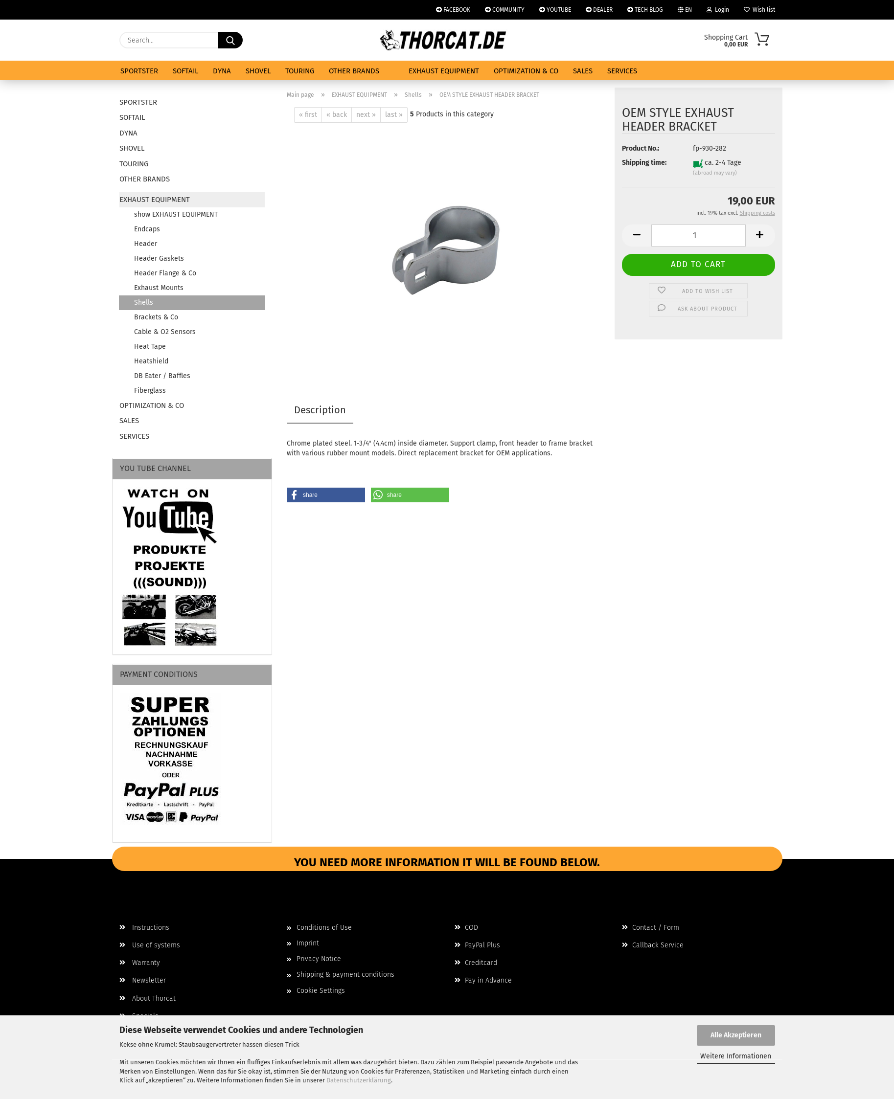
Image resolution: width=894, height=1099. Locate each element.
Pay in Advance (483, 980)
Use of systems (149, 945)
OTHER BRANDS (354, 71)
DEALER (599, 9)
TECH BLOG (645, 9)
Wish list (759, 9)
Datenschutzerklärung (358, 1080)
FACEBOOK (453, 9)
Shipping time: (644, 162)
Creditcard (476, 963)
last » (394, 115)
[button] (636, 235)
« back (336, 115)
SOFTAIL (185, 71)
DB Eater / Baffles (162, 376)
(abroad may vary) (715, 173)
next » (366, 115)
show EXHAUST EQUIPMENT (176, 214)
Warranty (139, 963)
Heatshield (151, 361)
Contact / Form (650, 927)
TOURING (299, 71)
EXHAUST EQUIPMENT (444, 71)
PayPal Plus (477, 945)
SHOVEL (258, 71)
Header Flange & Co (165, 273)
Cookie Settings (321, 991)
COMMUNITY (505, 9)
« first (308, 115)
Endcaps (147, 229)
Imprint (308, 943)
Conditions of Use (324, 927)
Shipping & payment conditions (345, 974)
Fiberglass (150, 390)
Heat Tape (150, 346)
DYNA (222, 71)
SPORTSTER (139, 71)
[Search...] (230, 40)
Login (718, 9)
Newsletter (142, 980)
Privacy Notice (319, 959)
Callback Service (653, 945)
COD (466, 927)
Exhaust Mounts (158, 288)
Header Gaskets (159, 258)
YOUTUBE (555, 9)
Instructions (144, 927)
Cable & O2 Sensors (165, 332)
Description (320, 410)
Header (145, 244)
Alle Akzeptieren (736, 1035)
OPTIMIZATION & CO (526, 71)
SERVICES (622, 71)
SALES (583, 71)
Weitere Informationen (735, 1056)
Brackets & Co (156, 317)
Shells (143, 302)
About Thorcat (147, 998)
